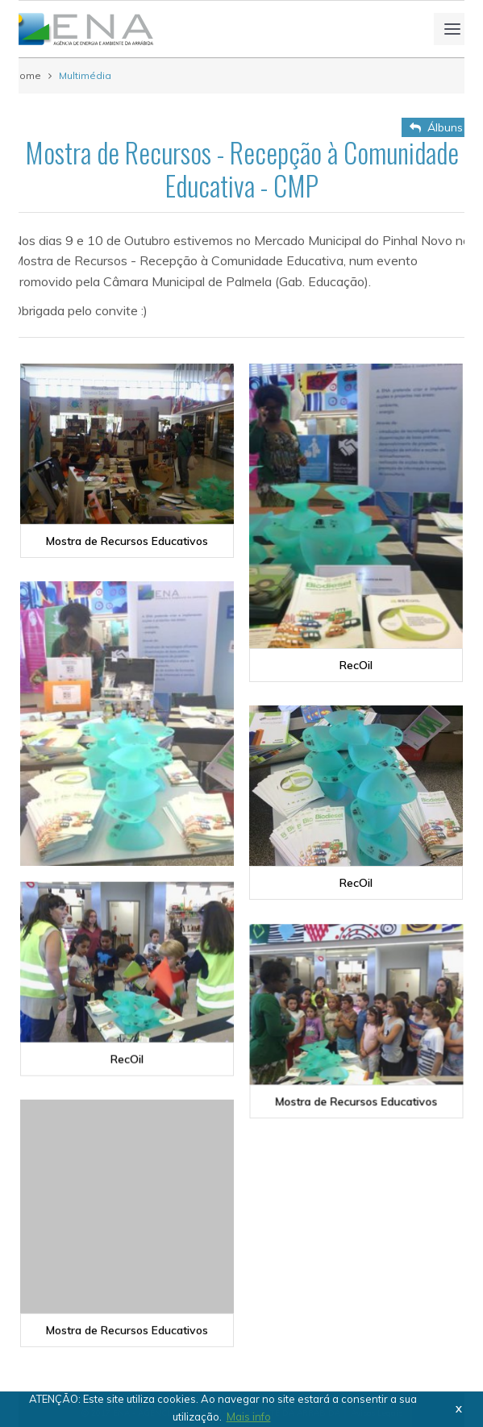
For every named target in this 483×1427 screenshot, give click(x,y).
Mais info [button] (249, 1416)
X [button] (459, 1409)
